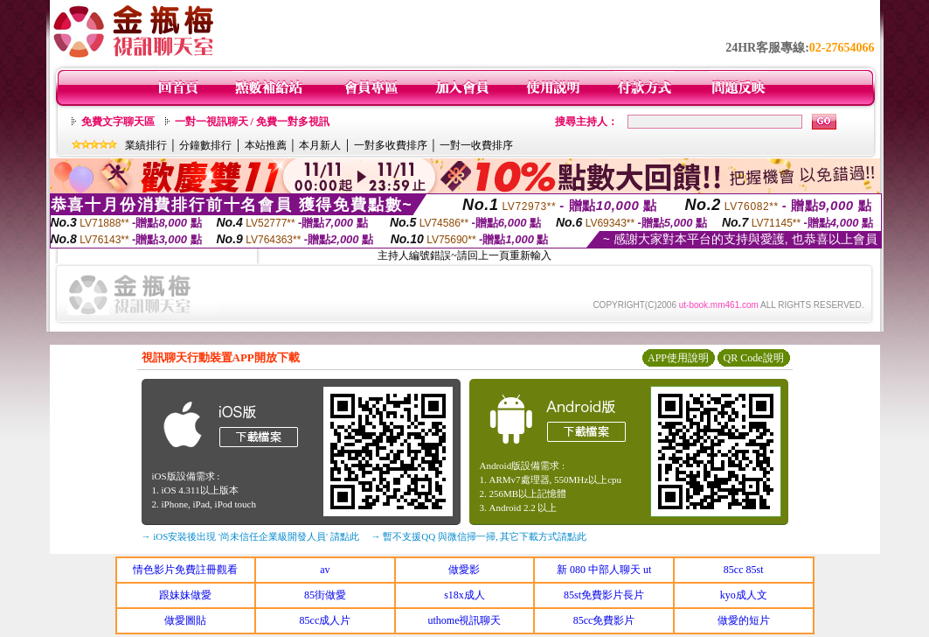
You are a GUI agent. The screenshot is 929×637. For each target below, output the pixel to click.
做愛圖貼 (185, 620)
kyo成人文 (743, 595)
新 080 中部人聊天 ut (604, 570)
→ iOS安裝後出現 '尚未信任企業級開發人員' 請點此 (250, 536)
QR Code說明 (754, 358)
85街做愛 (325, 595)
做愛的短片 (744, 620)
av (324, 570)
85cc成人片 (325, 620)
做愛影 (464, 570)
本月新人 (320, 145)
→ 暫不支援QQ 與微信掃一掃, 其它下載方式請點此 (479, 536)
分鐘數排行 (205, 145)
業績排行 (146, 145)
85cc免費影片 (604, 620)
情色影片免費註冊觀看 (185, 570)
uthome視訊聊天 (464, 620)
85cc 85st (744, 570)
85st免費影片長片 (604, 595)
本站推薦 (266, 145)
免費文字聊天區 (118, 122)
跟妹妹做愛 (185, 595)
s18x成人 (464, 595)
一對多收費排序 (390, 145)
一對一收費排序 (476, 145)
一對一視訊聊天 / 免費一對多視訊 (252, 122)
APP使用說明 (678, 358)
